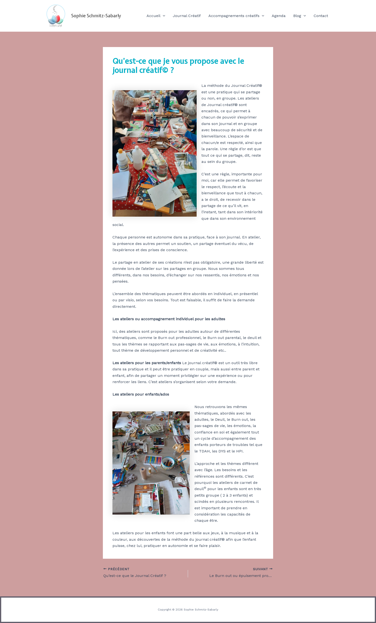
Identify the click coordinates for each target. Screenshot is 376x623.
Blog (299, 16)
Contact (321, 15)
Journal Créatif (187, 15)
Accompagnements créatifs (236, 16)
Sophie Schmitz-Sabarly (96, 15)
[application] (162, 16)
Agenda (279, 15)
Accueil (156, 16)
